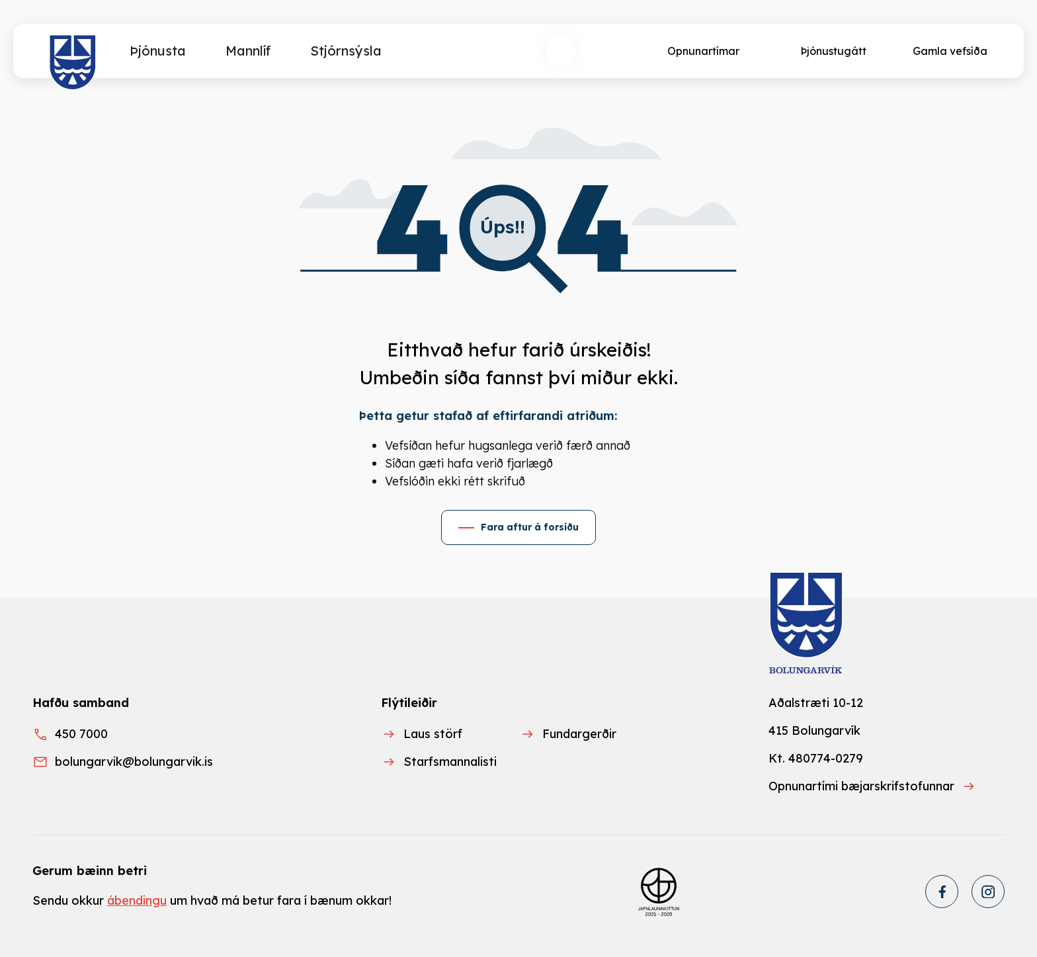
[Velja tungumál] (609, 51)
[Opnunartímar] (702, 51)
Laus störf (432, 733)
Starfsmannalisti (450, 761)
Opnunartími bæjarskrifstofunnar (861, 786)
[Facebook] (941, 891)
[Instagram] (988, 891)
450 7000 (81, 733)
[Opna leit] (561, 51)
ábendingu (137, 900)
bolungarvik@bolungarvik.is (134, 761)
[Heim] (73, 63)
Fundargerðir (579, 733)
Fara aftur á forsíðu (530, 527)
